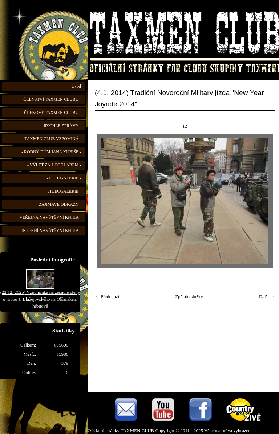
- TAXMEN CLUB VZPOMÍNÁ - (51, 139)
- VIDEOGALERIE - (63, 191)
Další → (267, 296)
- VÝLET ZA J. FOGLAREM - (54, 165)
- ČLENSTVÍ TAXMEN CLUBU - (51, 99)
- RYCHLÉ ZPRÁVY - (61, 125)
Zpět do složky (189, 296)
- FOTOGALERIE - (63, 178)
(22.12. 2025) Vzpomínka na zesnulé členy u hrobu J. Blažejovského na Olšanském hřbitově (40, 299)
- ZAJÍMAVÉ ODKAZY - (58, 204)
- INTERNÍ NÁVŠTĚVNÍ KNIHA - (50, 230)
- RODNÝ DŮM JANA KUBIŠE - (51, 152)
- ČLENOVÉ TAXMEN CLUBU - (51, 112)
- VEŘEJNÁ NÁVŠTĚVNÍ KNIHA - (49, 217)
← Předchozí (107, 296)
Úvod (76, 86)
